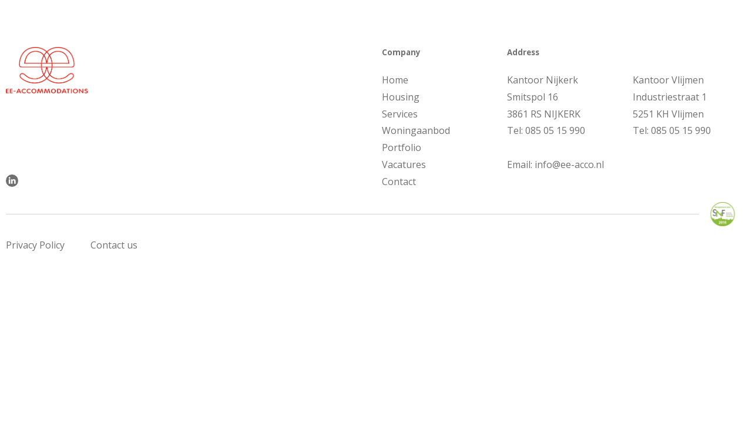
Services (400, 114)
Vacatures (404, 164)
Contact (399, 181)
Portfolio (401, 147)
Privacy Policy (35, 245)
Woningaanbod (416, 130)
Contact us (113, 245)
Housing (400, 96)
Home (395, 79)
